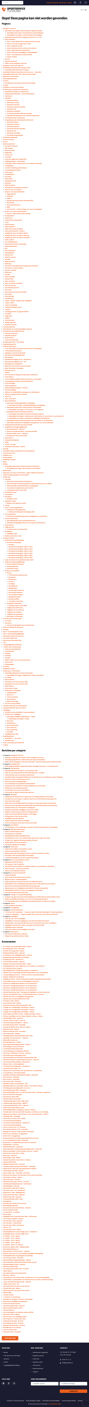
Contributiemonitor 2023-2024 (17, 490)
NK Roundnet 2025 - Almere (12, 1157)
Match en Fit (9, 255)
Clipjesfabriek (11, 194)
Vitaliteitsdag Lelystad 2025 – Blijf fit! (15, 1103)
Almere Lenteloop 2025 (10, 1266)
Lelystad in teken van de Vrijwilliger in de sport (20, 929)
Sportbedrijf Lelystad (12, 287)
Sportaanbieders (10, 401)
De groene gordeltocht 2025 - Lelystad (15, 1105)
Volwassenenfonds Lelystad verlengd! (17, 820)
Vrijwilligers (8, 531)
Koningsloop (7, 1201)
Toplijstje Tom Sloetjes (14, 612)
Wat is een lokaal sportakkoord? (13, 743)
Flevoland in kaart (10, 492)
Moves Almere (9, 679)
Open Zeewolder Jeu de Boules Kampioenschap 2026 (20, 1057)
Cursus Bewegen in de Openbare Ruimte (16, 1051)
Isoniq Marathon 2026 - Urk (12, 1068)
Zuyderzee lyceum (11, 324)
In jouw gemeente (10, 385)
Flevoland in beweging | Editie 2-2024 (20, 549)
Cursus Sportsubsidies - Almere (13, 1218)
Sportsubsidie (9, 296)
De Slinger (11, 584)
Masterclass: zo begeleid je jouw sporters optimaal (19, 1142)
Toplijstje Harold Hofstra (15, 608)
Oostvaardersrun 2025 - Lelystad (13, 1195)
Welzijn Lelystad (10, 322)
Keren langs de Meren (15, 592)
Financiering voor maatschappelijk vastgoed (17, 329)
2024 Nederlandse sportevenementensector (21, 520)
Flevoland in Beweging (14, 542)
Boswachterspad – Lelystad (16, 429)
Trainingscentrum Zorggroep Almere (17, 311)
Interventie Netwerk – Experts (15, 231)
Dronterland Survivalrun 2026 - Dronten (16, 1269)
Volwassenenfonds (17, 910)
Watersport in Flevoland (14, 616)
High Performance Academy (14, 229)
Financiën (8, 479)
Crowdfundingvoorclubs (13, 170)
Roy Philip (10, 732)
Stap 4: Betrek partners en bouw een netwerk (21, 48)
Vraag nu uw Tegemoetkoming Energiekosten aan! (21, 840)
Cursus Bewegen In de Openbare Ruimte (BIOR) (18, 1312)
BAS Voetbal (9, 357)
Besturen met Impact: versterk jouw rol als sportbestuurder (22, 1175)
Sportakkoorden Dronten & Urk (13, 636)
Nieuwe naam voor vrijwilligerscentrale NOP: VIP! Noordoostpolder (26, 888)
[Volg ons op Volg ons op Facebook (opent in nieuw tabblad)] (80, 2)
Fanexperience (9, 216)
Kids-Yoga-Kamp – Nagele (11, 1033)
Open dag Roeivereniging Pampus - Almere (16, 1044)
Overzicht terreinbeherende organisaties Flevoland (21, 266)
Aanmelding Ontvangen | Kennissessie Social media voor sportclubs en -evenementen (36, 416)
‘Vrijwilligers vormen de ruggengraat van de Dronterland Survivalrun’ (27, 921)
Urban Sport (9, 438)
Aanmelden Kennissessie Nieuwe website (20, 412)
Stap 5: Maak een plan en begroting (18, 50)
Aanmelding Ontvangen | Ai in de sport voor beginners (26, 409)
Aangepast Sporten (17, 755)
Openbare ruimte (10, 501)
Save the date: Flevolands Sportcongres (18, 877)
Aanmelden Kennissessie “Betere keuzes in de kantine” (24, 407)
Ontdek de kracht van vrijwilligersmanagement (18, 996)
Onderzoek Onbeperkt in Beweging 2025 (21, 512)
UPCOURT (8, 314)
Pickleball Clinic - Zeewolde (11, 1116)
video (6, 442)
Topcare (7, 309)
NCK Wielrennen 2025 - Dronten (13, 1323)
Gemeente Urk (11, 109)
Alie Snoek (10, 721)
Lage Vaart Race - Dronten (11, 1179)
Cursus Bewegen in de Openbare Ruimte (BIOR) (20, 783)
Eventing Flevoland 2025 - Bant (13, 1199)
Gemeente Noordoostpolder (16, 107)
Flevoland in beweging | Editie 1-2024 (20, 547)
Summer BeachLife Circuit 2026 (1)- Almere (16, 1160)
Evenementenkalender (10, 137)
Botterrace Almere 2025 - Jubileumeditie (16, 1247)
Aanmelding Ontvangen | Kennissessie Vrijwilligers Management (29, 418)
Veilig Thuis (8, 316)
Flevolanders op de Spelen (13, 834)
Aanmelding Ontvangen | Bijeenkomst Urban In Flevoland (25, 675)
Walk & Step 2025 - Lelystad (12, 1197)
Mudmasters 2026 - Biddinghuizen (14, 1192)
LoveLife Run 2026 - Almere (11, 1288)
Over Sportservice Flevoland (12, 618)
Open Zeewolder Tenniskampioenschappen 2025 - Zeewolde (22, 1149)
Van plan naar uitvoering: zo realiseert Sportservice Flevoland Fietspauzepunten (30, 799)
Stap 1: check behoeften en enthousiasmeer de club (23, 41)
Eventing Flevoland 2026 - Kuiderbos (14, 1090)
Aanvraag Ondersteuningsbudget (16, 781)
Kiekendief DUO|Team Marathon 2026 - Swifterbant (20, 1216)
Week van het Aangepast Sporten (16, 63)
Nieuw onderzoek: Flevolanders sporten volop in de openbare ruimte (27, 853)
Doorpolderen (13, 586)
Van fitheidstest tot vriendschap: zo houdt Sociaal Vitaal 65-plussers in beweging (31, 827)
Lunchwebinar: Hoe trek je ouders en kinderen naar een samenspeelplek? (26, 1277)
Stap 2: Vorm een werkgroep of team (19, 44)
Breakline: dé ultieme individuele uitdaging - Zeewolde (20, 1075)
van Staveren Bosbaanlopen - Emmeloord (16, 1062)
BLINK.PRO (8, 152)
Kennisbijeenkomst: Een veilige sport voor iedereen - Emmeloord (24, 966)
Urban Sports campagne (13, 690)
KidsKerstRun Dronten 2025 (12, 1099)
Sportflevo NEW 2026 (10, 638)
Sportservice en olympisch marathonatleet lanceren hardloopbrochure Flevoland (31, 805)
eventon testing (8, 139)
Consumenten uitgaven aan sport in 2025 (20, 488)
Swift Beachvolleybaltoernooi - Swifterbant (17, 1184)
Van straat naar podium (12, 703)
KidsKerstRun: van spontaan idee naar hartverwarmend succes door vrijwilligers (30, 923)
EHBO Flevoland (10, 185)
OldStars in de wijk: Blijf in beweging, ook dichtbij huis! (22, 392)
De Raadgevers (10, 174)
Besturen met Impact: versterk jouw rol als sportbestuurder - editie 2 (25, 1114)
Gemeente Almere (12, 100)
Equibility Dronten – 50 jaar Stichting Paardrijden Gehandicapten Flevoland (27, 979)
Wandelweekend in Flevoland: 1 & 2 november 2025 (21, 770)
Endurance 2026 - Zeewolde (12, 1332)
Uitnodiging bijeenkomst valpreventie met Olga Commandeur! (25, 759)
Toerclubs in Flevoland (15, 601)
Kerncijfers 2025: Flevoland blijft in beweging (19, 855)
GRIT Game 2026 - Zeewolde (12, 1081)
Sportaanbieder (10, 39)
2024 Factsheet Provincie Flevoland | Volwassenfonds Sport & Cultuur (29, 483)
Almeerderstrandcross (10, 1040)
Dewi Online (8, 179)
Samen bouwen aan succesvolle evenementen (19, 775)
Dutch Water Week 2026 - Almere (13, 1188)
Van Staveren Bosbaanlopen (12, 1125)
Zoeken (5, 745)
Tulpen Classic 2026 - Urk (11, 1284)
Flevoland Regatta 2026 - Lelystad (14, 1264)
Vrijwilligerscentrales (11, 734)
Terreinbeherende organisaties (15, 118)
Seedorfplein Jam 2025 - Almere (13, 1171)
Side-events (9, 662)
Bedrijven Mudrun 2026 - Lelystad (14, 953)
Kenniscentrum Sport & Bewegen (15, 244)
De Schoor (8, 176)
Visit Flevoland (9, 320)
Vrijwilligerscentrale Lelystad (14, 818)
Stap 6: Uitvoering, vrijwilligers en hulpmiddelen (22, 52)
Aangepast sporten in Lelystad (13, 65)
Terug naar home (10, 1338)
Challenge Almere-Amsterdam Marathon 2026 (18, 1036)
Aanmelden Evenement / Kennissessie (17, 91)
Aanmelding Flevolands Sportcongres (17, 70)
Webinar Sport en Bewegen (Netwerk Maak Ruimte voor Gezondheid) (25, 972)
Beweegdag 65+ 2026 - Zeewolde (13, 948)
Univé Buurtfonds (12, 568)
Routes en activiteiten (12, 571)
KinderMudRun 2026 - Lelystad (13, 1018)
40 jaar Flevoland (10, 875)
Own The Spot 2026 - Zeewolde (13, 1258)
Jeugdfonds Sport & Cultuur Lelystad (17, 235)
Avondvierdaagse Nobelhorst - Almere (15, 1022)
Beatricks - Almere (9, 1275)
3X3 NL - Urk (7, 1227)
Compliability (9, 166)
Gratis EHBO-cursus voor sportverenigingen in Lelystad (21, 981)
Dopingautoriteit (10, 181)
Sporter (7, 59)
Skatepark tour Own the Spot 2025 (16, 682)
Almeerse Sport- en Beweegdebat (16, 879)
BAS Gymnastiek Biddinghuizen (15, 355)
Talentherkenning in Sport (13, 307)
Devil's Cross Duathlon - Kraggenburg (15, 1134)
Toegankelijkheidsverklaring (12, 645)
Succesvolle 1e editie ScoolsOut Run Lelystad (19, 792)
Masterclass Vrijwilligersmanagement (15, 1301)
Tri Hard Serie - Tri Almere (11, 1212)
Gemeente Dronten (13, 102)
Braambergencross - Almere (12, 1042)
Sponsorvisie (9, 279)
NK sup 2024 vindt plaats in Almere (16, 934)
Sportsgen (8, 294)
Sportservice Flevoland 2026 (12, 640)
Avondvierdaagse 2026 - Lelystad (13, 1306)
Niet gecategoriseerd (18, 829)
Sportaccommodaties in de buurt (15, 851)
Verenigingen (15, 908)
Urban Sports (9, 525)
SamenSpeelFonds (12, 566)
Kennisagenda (7, 457)
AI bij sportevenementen (13, 649)
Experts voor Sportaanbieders (15, 192)
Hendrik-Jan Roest (11, 335)
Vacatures (8, 623)
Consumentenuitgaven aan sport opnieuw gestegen (22, 857)
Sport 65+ (8, 396)
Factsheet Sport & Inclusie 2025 (17, 529)
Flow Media (10, 203)
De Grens (11, 581)
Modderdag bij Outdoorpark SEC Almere (16, 957)
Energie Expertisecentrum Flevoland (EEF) (20, 200)
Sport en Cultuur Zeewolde (13, 283)
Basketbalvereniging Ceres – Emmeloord (18, 359)
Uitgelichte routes (9, 668)
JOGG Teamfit (9, 240)
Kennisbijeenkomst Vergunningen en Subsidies (18, 1255)
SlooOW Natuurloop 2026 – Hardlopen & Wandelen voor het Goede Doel (26, 992)
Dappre (9, 198)
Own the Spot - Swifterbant (12, 1223)
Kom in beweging (10, 390)
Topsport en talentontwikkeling (21, 894)
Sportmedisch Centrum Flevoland (15, 292)
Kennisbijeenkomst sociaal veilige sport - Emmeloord (20, 1232)
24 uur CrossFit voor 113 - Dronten (14, 1127)
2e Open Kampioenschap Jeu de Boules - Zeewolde (19, 1166)
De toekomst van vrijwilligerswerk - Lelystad (17, 955)
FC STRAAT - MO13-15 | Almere (13, 1245)
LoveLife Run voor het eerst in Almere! (17, 790)
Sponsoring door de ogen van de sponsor (16, 1286)
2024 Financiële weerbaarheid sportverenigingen (22, 486)
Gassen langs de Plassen (16, 590)
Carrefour (8, 157)
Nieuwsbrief (7, 470)
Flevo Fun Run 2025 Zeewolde (12, 1094)
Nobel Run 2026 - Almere (11, 1029)
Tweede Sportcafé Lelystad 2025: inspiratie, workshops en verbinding (25, 1112)
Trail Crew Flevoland (11, 340)
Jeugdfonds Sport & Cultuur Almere (16, 233)
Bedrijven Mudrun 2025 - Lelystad (14, 1164)
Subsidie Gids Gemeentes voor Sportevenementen (23, 115)
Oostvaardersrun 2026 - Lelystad (13, 961)
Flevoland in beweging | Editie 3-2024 (20, 551)
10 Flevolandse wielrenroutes (17, 575)
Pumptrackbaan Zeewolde (13, 905)
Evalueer (7, 653)
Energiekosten (15, 764)
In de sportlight (10, 383)
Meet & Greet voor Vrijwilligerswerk (14, 1316)
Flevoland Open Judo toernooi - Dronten (16, 1181)
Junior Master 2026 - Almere (12, 1003)
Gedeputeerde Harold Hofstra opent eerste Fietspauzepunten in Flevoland (29, 796)
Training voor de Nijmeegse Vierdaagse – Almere (18, 1007)
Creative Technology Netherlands (16, 168)
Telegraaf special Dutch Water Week (17, 936)
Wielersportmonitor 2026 (13, 536)
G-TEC (7, 222)
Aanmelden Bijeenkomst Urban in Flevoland (19, 673)
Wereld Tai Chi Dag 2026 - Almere (13, 951)
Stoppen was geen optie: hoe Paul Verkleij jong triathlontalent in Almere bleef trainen (32, 897)
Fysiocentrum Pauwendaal (13, 220)
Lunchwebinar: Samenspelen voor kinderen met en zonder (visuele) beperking (28, 1279)
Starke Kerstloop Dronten (11, 1303)
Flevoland (14, 794)
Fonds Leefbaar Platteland (15, 564)
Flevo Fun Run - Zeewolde (11, 1077)
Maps (5, 462)
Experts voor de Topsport (13, 189)
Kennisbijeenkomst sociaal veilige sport (16, 1234)
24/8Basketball (11, 692)
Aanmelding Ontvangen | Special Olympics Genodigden (24, 35)
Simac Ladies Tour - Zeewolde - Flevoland (16, 1173)
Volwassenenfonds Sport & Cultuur (14, 708)
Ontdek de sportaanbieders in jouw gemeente (20, 712)
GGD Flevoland (9, 224)
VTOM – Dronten (10, 444)
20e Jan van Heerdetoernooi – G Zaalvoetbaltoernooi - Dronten (23, 994)
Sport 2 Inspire (9, 281)
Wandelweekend (8, 736)
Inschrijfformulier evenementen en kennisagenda (19, 451)
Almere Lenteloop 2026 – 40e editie (14, 1031)
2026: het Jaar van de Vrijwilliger (15, 918)
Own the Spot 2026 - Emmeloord (13, 1225)
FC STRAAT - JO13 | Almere (11, 1236)
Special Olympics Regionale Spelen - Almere (17, 1260)
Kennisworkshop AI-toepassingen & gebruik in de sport (21, 1138)
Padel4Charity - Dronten (11, 1144)
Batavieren (12, 577)
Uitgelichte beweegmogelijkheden (16, 427)
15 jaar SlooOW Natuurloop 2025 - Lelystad (17, 1282)
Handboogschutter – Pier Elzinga (13, 342)
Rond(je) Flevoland (14, 597)
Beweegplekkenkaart (10, 78)
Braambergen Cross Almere (12, 1327)
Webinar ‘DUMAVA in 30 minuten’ (13, 977)
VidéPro (7, 318)
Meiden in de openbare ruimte (16, 503)
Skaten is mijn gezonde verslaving (16, 394)
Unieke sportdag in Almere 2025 (13, 1107)
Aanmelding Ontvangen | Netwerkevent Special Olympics (25, 33)
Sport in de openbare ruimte (20, 860)
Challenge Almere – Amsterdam (15, 161)
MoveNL (7, 259)
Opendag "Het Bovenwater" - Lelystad (15, 1038)
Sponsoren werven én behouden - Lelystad (16, 1208)
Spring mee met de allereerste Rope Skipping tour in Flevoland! (25, 786)
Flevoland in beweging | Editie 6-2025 (20, 557)
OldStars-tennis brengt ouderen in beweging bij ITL (21, 812)
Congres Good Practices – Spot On (14, 1020)
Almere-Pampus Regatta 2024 (14, 831)
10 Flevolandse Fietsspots (13, 351)
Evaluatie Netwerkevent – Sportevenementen (20, 94)
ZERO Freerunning (12, 701)
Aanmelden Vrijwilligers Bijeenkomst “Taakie (21, 716)
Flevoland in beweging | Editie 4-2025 (20, 553)
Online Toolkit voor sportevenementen (17, 660)
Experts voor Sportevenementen (15, 211)
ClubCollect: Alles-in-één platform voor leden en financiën (23, 163)
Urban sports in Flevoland (11, 671)
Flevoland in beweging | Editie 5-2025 (20, 555)
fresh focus (8, 218)
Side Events (8, 96)
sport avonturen (10, 398)
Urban (13, 903)
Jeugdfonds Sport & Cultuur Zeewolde (17, 237)
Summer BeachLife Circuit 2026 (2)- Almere (16, 1027)
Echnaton (8, 183)
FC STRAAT (8, 677)
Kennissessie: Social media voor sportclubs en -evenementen (22, 1070)
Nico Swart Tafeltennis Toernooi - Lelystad (17, 1053)
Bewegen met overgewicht (13, 364)
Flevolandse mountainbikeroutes (13, 331)
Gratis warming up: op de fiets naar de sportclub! (21, 823)
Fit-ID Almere (9, 377)
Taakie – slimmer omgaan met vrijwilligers (18, 301)
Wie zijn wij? (62, 2)
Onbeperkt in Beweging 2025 (16, 510)
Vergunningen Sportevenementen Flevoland (19, 120)
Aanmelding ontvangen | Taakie (18, 719)
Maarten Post (9, 337)
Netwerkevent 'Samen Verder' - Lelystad (16, 1251)
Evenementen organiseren (40, 1352)
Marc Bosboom (12, 727)
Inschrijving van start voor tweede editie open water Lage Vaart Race (27, 838)
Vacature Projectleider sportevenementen (20, 625)
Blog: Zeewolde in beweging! (14, 368)
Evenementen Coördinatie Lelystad (16, 187)
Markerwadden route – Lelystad (17, 433)
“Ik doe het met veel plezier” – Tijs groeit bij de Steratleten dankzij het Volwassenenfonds (34, 912)
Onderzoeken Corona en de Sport (16, 842)
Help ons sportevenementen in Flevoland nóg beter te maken (24, 773)
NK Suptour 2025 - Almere (11, 1314)
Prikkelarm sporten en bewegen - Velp (15, 1083)
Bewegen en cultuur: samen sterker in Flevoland (18, 1131)
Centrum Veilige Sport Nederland (15, 159)
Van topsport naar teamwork (14, 864)
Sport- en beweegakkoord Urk (13, 631)
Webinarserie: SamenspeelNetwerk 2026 (16, 999)
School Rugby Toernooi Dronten (13, 1046)
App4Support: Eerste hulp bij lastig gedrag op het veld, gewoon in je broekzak (30, 884)
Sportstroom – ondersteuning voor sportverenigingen (24, 209)
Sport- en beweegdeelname (14, 507)
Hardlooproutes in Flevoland (17, 605)
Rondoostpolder (13, 599)
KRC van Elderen (10, 250)
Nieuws (5, 464)
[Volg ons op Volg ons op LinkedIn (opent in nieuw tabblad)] (74, 2)
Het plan (7, 658)
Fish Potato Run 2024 (10, 1330)
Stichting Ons (9, 298)
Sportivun (8, 290)
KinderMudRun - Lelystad (11, 1186)
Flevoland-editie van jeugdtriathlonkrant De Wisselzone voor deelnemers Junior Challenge (34, 777)
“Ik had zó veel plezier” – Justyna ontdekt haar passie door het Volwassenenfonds (31, 914)
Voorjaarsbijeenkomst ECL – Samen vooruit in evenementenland (23, 975)
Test (4, 642)
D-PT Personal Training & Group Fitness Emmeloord (21, 375)
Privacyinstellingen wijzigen (33, 1400)
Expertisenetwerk (9, 144)
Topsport (6, 666)
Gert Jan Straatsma (11, 333)
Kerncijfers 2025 (12, 499)
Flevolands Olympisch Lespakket (15, 844)
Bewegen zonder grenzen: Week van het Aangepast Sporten (24, 757)
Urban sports (36, 1365)
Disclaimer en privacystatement (13, 87)
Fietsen (9, 573)
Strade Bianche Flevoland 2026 (13, 1049)
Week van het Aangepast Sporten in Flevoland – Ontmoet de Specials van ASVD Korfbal (33, 762)
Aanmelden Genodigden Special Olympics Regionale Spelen (23, 31)
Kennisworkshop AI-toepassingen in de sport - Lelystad (21, 1059)
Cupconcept (9, 172)
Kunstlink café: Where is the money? (14, 1203)
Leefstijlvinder (9, 253)
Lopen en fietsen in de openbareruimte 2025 (19, 560)
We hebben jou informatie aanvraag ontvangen (20, 83)
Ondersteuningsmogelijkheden (15, 562)
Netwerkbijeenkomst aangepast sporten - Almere (19, 1110)
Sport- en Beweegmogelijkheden (13, 634)
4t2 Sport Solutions (11, 146)
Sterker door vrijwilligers (13, 714)
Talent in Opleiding (11, 305)
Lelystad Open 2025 (9, 1162)
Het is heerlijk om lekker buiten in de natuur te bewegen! (23, 379)
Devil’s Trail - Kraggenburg (11, 1136)
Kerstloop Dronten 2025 (11, 1097)
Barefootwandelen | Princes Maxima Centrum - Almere (20, 1151)
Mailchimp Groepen (9, 459)
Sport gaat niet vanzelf (12, 801)
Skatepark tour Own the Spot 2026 (16, 684)
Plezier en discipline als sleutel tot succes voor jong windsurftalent (26, 899)
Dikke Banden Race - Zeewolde (13, 1147)
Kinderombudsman (11, 246)
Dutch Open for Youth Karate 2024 (14, 1319)
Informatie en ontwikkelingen (14, 540)
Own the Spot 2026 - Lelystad (12, 1221)
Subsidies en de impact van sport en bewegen (18, 1299)
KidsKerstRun (7, 1292)
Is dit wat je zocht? (9, 453)
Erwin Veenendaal (12, 725)
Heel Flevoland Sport (10, 346)
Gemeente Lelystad (13, 105)
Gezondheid (9, 494)
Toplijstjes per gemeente (15, 614)
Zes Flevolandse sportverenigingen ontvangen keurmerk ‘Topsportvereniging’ (30, 901)
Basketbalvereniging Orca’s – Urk (15, 362)
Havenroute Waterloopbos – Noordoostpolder (22, 431)
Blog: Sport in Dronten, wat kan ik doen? (18, 366)
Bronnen (11, 544)
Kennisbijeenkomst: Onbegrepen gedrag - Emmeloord (20, 970)
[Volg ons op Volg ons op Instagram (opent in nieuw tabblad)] (85, 2)
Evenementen (15, 768)
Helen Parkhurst (10, 226)
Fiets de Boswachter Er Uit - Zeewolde (15, 1129)
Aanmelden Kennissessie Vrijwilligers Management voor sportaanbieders (30, 422)
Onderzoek (6, 477)
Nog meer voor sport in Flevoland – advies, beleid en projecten (23, 473)
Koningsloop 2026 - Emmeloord (13, 959)
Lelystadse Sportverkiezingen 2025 (14, 1055)
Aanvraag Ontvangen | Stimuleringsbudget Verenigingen (26, 405)
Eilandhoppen (12, 588)
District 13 (10, 695)
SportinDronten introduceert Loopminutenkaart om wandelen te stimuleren (29, 866)
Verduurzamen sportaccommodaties (15, 706)
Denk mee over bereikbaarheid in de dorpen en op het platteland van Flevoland (30, 803)
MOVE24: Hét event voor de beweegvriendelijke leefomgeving (23, 1253)
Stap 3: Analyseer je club (14, 46)
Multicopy (8, 264)
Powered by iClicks (55, 1404)
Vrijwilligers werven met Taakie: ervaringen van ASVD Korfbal (24, 925)
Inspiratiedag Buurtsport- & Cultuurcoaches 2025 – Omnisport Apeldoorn (26, 1092)
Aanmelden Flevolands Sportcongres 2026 (16, 68)
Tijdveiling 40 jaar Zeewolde (14, 927)
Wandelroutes (9, 740)
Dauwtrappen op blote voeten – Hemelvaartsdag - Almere (22, 1014)
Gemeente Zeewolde (13, 111)
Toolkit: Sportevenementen (12, 647)
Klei (6, 248)
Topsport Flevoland (52, 2)
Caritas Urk (8, 155)
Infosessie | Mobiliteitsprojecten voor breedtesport (20, 983)
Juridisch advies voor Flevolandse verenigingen (20, 807)
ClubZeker (10, 196)
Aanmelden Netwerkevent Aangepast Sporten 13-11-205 (23, 37)
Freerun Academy (12, 697)
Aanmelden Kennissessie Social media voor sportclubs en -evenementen (30, 420)
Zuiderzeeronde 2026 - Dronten (13, 1321)
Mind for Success (10, 257)
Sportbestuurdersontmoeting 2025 (16, 892)
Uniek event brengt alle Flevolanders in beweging (21, 814)
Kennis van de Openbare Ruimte (15, 871)
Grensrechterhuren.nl (13, 205)
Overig (7, 505)
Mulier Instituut (10, 261)
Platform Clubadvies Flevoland (13, 627)
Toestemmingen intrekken (68, 1400)
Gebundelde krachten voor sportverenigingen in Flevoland (23, 890)
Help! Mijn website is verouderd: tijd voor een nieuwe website (23, 1086)
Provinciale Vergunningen (15, 135)
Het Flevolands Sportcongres (12, 968)
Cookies (5, 85)
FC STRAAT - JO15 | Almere (11, 1242)
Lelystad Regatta (8, 1310)
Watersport (14, 932)
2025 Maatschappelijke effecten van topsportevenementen (26, 523)
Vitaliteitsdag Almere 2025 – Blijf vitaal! (15, 1101)
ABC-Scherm (9, 148)
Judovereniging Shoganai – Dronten (16, 388)
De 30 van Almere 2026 (10, 1210)
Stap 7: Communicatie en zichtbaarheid (19, 54)
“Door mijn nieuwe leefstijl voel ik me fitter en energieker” (23, 348)
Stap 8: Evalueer (12, 57)
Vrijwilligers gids (12, 533)
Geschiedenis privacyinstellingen (51, 1400)
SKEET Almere (9, 686)
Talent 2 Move (9, 303)
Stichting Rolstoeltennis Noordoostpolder (18, 425)
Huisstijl (5, 449)
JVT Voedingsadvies (11, 242)
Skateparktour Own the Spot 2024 (16, 816)
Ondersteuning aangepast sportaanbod (16, 475)
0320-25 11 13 (66, 1359)
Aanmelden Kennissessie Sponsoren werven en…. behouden (22, 72)
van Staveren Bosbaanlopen (12, 1120)
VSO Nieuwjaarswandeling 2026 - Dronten (16, 1088)
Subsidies (8, 98)
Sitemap (5, 629)
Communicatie (9, 651)
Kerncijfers (8, 496)
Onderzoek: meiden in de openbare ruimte (18, 849)
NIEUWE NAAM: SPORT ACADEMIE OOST (17, 836)
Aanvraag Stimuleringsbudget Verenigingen (21, 403)
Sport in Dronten (10, 285)
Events (5, 142)
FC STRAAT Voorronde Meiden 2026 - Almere (17, 946)
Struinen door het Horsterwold (17, 435)
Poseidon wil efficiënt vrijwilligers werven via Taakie (21, 810)
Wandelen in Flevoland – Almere (15, 446)
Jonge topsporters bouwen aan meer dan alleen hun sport (23, 881)
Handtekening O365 (9, 344)
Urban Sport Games (11, 688)
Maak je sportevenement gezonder (16, 788)
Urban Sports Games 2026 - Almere (14, 1118)
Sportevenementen (11, 518)
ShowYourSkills (10, 277)
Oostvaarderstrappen (15, 594)
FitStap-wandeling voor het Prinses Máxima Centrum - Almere (23, 1016)
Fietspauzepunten (9, 327)
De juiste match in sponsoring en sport (17, 779)
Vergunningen (9, 664)
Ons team (8, 621)
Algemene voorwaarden (11, 76)
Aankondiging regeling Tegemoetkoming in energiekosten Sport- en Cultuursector (31, 766)
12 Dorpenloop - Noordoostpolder (14, 1073)
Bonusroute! (12, 579)
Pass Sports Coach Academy (14, 268)
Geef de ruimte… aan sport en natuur (17, 868)
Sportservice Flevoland (18, 873)
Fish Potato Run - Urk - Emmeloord (14, 1190)
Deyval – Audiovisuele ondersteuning (18, 213)
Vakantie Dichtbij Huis (12, 440)
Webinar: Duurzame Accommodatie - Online (17, 964)
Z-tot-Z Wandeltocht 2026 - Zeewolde (15, 1140)
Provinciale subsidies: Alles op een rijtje (19, 113)
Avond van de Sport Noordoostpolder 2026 (17, 1005)
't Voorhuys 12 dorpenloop (11, 1297)
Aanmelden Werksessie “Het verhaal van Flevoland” (19, 74)
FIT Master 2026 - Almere (11, 1001)
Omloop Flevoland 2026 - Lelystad (14, 1325)
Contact (69, 2)
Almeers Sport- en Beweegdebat (13, 1064)
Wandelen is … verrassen (13, 738)
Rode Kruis (8, 272)
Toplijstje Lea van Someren (15, 610)
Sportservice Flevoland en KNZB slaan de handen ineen (22, 886)
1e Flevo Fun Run (8, 1295)
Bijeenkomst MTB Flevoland (14, 862)
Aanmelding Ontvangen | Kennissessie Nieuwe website (26, 414)
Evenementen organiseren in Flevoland (15, 89)
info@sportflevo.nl (67, 1363)
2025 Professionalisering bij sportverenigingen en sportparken (27, 516)
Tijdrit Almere (7, 1271)
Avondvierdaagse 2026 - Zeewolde (14, 1025)
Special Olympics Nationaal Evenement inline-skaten (20, 1262)
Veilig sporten (9, 527)
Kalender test (7, 455)
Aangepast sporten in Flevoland (15, 353)
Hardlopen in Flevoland (14, 603)
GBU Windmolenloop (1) (10, 1249)
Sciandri (7, 274)
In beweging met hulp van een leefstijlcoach (19, 381)
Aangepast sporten (9, 28)
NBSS (8, 207)
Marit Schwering (12, 729)
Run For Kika (7, 1214)
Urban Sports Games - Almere (12, 1177)
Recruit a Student (10, 270)
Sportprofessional (11, 61)
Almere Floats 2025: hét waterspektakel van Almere (19, 1168)
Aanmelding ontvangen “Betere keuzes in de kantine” (24, 468)
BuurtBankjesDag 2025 (10, 1205)
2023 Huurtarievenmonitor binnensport (19, 481)
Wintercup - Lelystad (10, 1155)
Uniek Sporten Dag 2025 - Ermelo (13, 1153)
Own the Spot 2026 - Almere (12, 1229)
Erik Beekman (11, 723)
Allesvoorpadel (10, 150)
